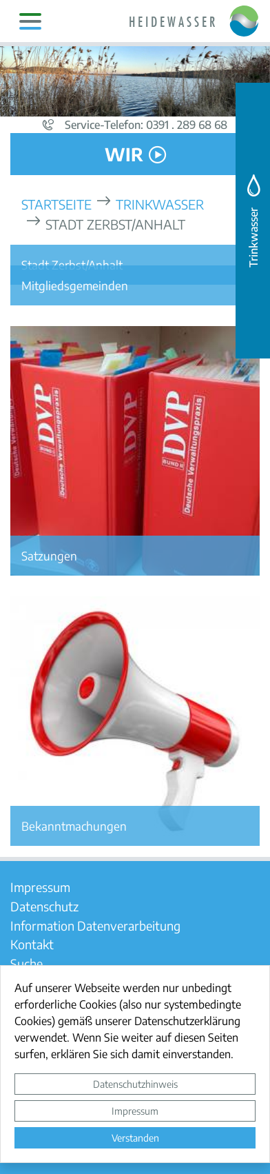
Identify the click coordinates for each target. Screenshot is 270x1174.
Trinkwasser (160, 203)
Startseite (56, 203)
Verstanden (135, 1137)
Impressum (135, 1110)
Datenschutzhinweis (135, 1083)
